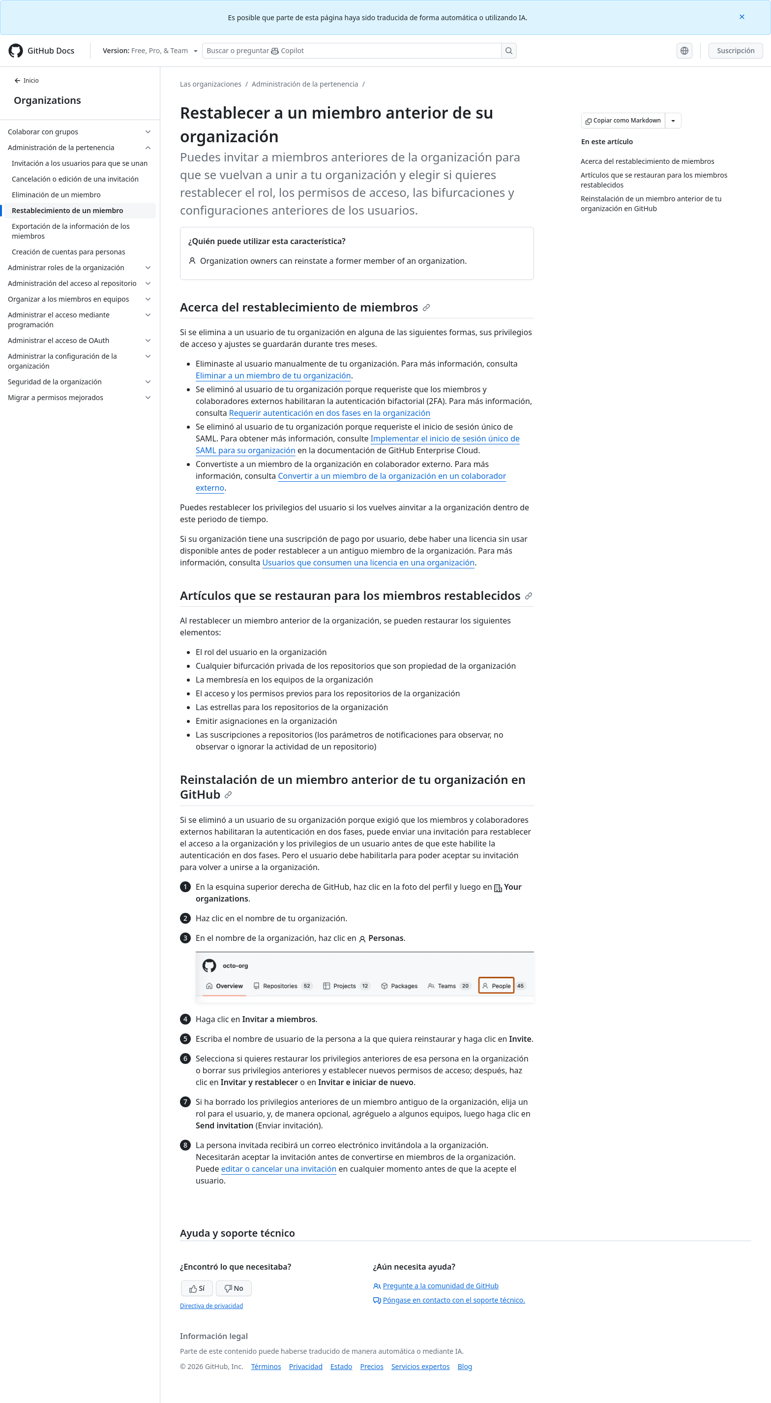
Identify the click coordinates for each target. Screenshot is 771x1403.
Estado (341, 1366)
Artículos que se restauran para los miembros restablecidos (356, 595)
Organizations (47, 100)
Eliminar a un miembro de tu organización (273, 375)
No (233, 1288)
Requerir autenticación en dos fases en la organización (329, 412)
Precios (372, 1366)
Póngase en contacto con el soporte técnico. (449, 1300)
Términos (266, 1366)
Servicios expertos (420, 1366)
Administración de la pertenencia (305, 84)
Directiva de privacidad (211, 1306)
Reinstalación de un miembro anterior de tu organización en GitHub (353, 786)
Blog (465, 1366)
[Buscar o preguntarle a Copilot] (359, 51)
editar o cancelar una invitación (279, 1168)
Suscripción (736, 50)
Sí (197, 1288)
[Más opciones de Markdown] (673, 120)
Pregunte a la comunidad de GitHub (436, 1285)
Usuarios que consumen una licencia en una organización (368, 562)
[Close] (743, 16)
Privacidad (306, 1366)
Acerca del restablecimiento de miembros (305, 307)
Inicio (26, 80)
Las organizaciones (210, 84)
